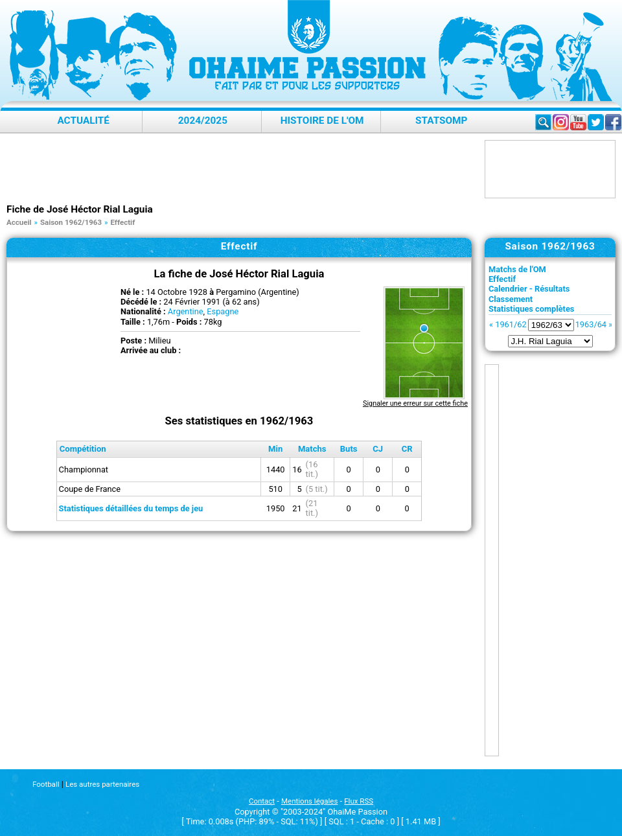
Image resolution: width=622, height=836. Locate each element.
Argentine (185, 311)
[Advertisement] (242, 169)
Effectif (502, 279)
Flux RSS (358, 801)
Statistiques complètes (531, 309)
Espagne (222, 311)
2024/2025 (202, 120)
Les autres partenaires (102, 784)
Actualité (83, 120)
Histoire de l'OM (322, 120)
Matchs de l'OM (517, 269)
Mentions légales (309, 801)
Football (45, 784)
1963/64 (590, 324)
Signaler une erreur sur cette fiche (415, 403)
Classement (511, 299)
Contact (262, 801)
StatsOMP (441, 120)
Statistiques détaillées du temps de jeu (131, 508)
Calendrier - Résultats (529, 289)
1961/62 (510, 324)
